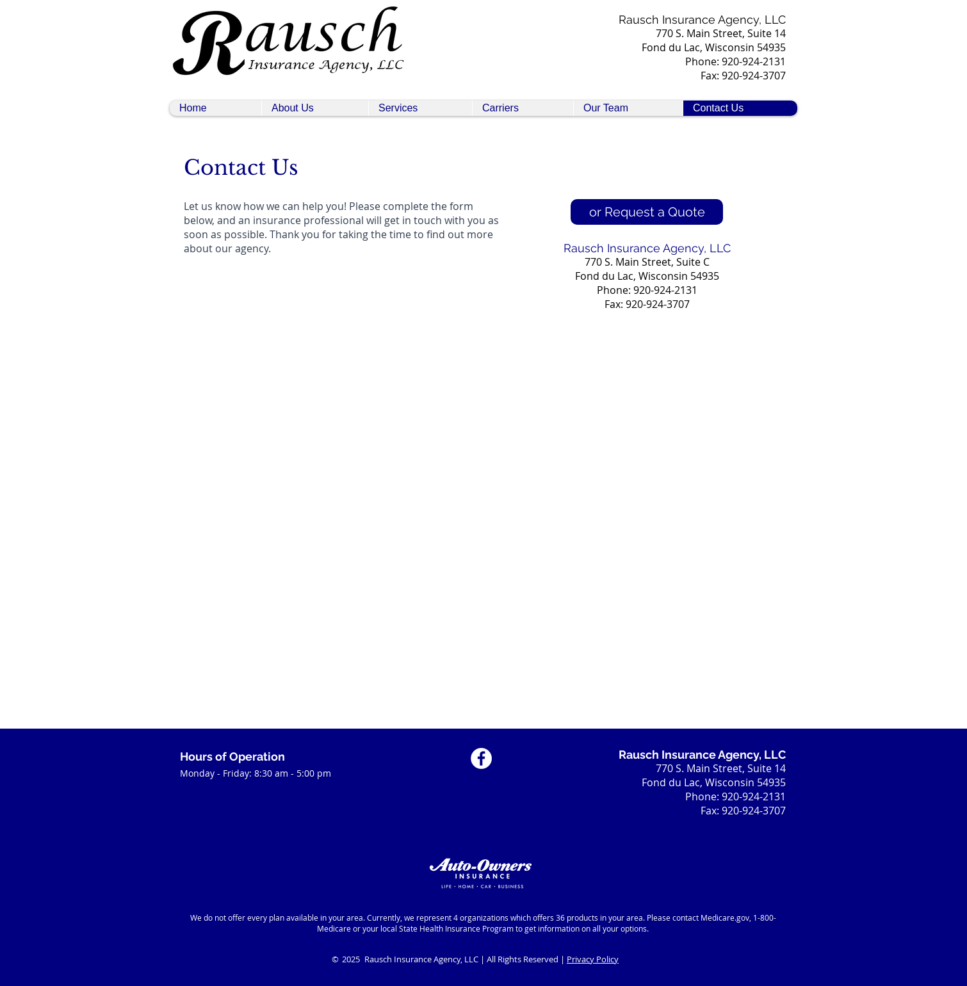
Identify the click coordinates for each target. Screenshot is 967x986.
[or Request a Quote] (647, 212)
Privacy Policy (593, 959)
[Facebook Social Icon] (481, 758)
